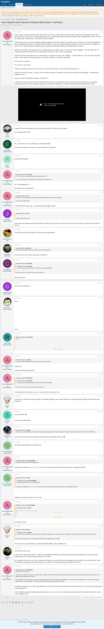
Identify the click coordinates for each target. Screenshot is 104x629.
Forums (19, 4)
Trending (3, 7)
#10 (101, 260)
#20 (101, 457)
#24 (101, 547)
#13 (101, 333)
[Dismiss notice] (101, 12)
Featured (11, 4)
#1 (101, 31)
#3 (101, 140)
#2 (101, 125)
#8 (101, 229)
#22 (101, 501)
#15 (101, 374)
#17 (101, 411)
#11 (101, 283)
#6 (101, 192)
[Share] (99, 32)
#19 (101, 442)
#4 (101, 155)
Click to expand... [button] (58, 349)
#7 (101, 210)
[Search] (99, 4)
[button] (32, 4)
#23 (101, 526)
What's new (27, 4)
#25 (101, 566)
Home (4, 4)
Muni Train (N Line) (35, 467)
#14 (101, 356)
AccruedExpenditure (7, 25)
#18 (101, 426)
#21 (101, 474)
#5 (101, 171)
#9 (101, 244)
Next (8, 28)
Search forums (11, 7)
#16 (101, 396)
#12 (101, 298)
